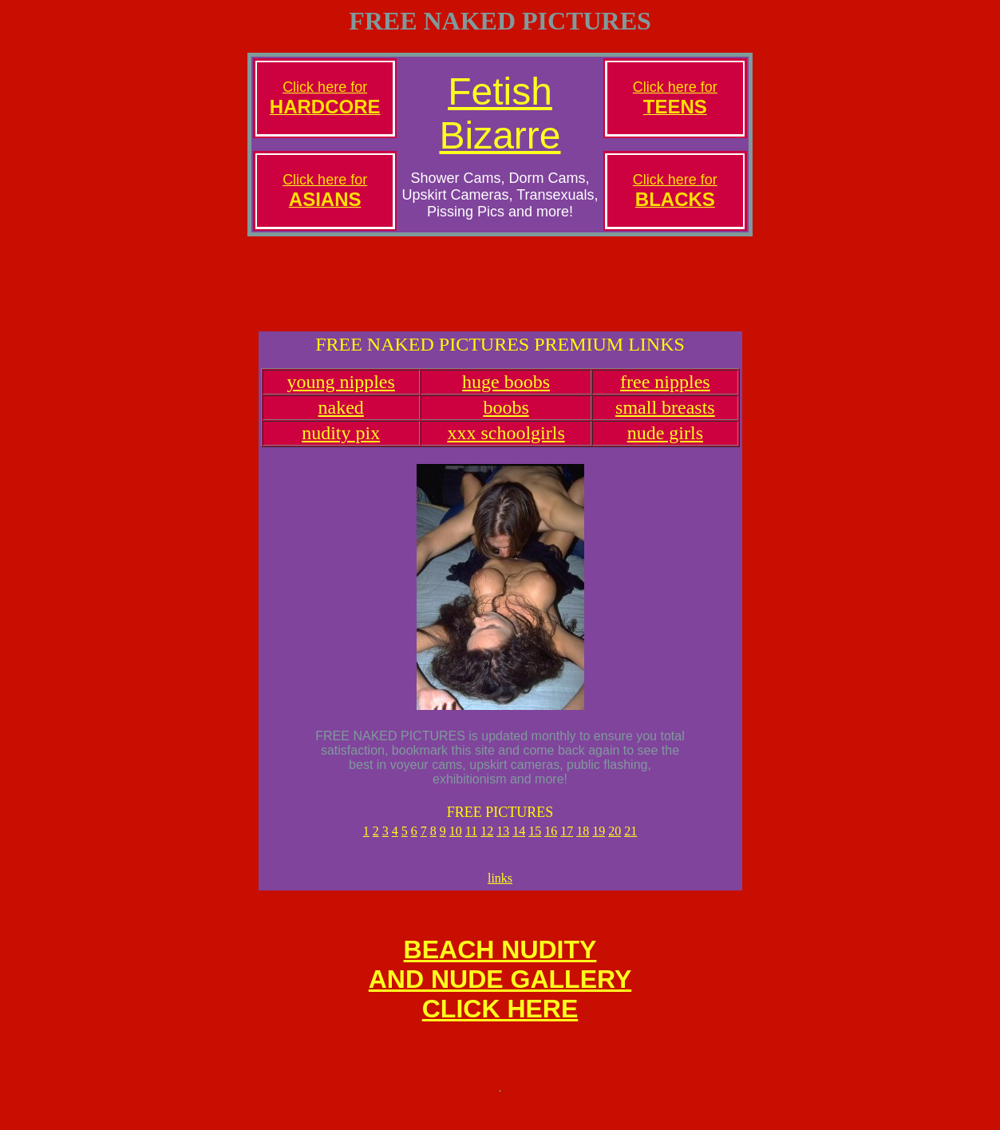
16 (550, 845)
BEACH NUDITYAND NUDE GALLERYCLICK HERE (500, 1001)
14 (518, 845)
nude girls (665, 447)
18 (582, 845)
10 (455, 845)
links (500, 895)
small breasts (665, 421)
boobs (505, 421)
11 (471, 845)
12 (486, 845)
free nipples (665, 396)
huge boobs (506, 396)
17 (566, 845)
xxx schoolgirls (505, 447)
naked (341, 421)
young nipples (341, 396)
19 (598, 845)
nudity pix (341, 447)
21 (630, 845)
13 (502, 845)
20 (614, 845)
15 (534, 845)
